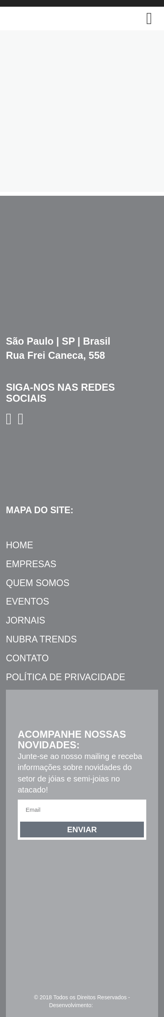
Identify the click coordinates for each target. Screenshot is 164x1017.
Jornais (25, 620)
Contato (27, 658)
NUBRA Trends (41, 639)
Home (19, 545)
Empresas (31, 564)
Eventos (27, 601)
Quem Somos (37, 583)
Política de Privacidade (65, 677)
